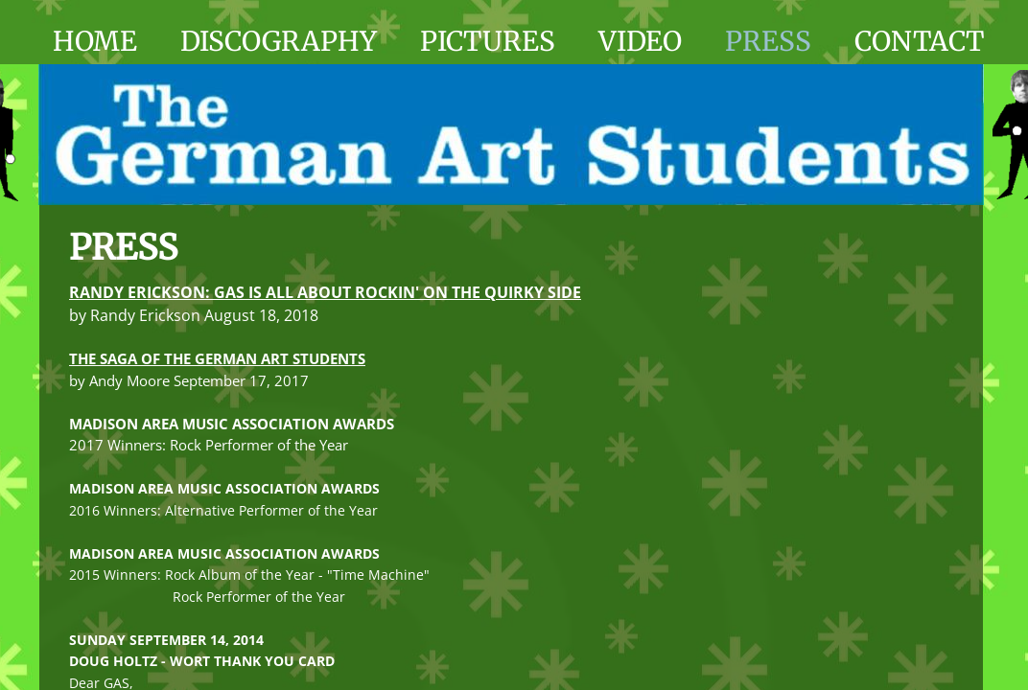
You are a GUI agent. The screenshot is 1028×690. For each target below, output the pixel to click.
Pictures (487, 41)
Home (95, 41)
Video (640, 41)
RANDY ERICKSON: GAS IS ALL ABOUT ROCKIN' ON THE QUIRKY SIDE (325, 292)
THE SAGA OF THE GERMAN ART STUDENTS (217, 358)
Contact (919, 41)
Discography (278, 41)
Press (768, 41)
